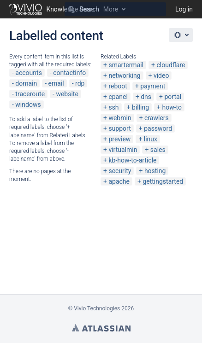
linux (150, 139)
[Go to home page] (52, 9)
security (119, 170)
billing (140, 107)
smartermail (125, 65)
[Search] (71, 9)
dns (146, 96)
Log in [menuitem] (184, 9)
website (67, 94)
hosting (155, 170)
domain (26, 83)
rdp (79, 83)
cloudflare (171, 65)
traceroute (30, 94)
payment (152, 86)
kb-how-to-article (132, 160)
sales (158, 149)
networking (124, 75)
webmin (119, 118)
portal (173, 96)
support (119, 128)
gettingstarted (163, 181)
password (158, 128)
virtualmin (122, 149)
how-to (172, 107)
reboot (117, 86)
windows (28, 104)
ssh (113, 107)
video (161, 75)
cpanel (117, 96)
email (56, 83)
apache (119, 181)
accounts (28, 72)
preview (119, 139)
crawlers (156, 118)
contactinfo (69, 72)
